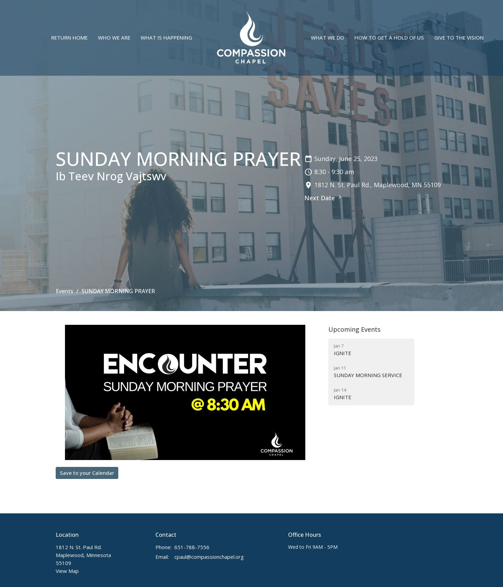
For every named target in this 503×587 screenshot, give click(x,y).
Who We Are (114, 37)
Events (64, 291)
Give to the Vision (459, 37)
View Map (67, 570)
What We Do (327, 37)
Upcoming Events (354, 329)
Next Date (323, 198)
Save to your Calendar (87, 472)
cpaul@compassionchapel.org (209, 556)
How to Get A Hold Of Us (389, 37)
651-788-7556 (191, 547)
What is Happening (166, 37)
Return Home (69, 37)
